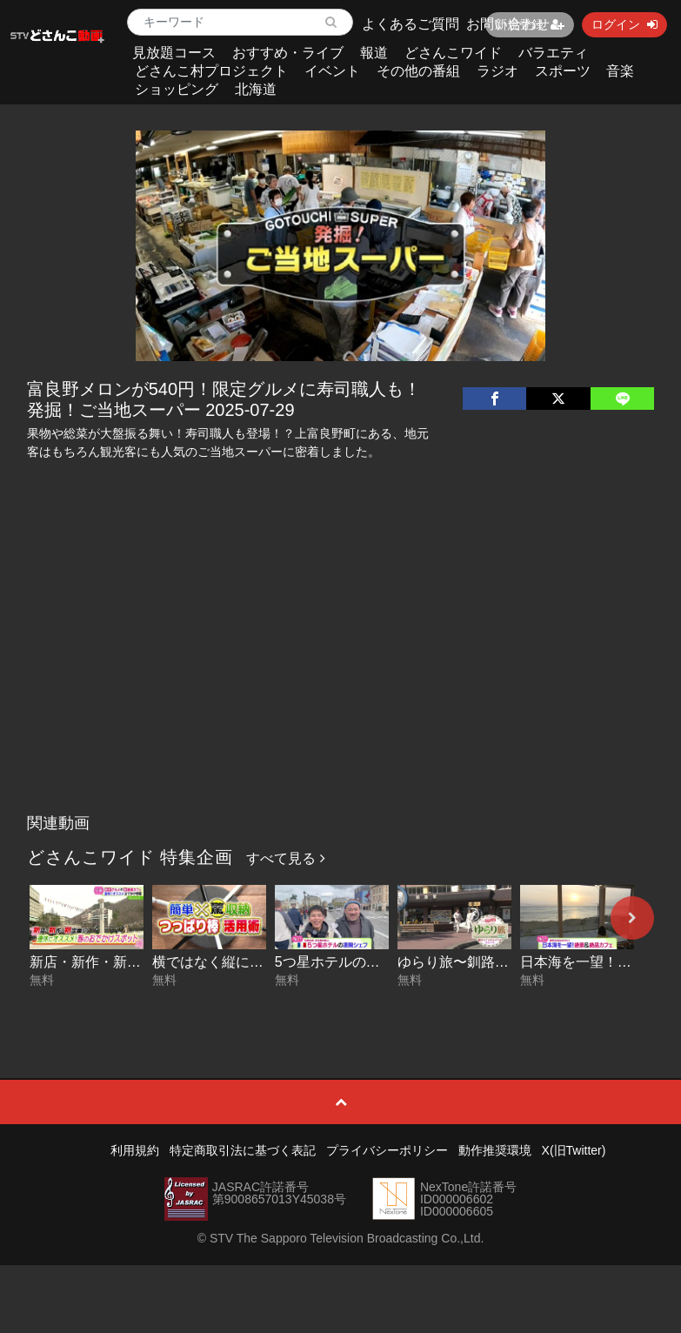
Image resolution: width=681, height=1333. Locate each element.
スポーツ (563, 71)
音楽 (620, 71)
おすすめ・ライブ (288, 52)
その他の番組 (418, 71)
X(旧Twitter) (574, 1150)
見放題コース (174, 52)
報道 (374, 52)
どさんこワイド (453, 52)
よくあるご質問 (410, 24)
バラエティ (553, 52)
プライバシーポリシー (387, 1150)
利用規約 (134, 1150)
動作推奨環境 (494, 1150)
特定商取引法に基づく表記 (243, 1150)
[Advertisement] (340, 675)
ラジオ (497, 71)
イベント (332, 71)
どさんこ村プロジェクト (211, 71)
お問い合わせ (508, 24)
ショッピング (176, 89)
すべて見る (285, 858)
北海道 (256, 89)
